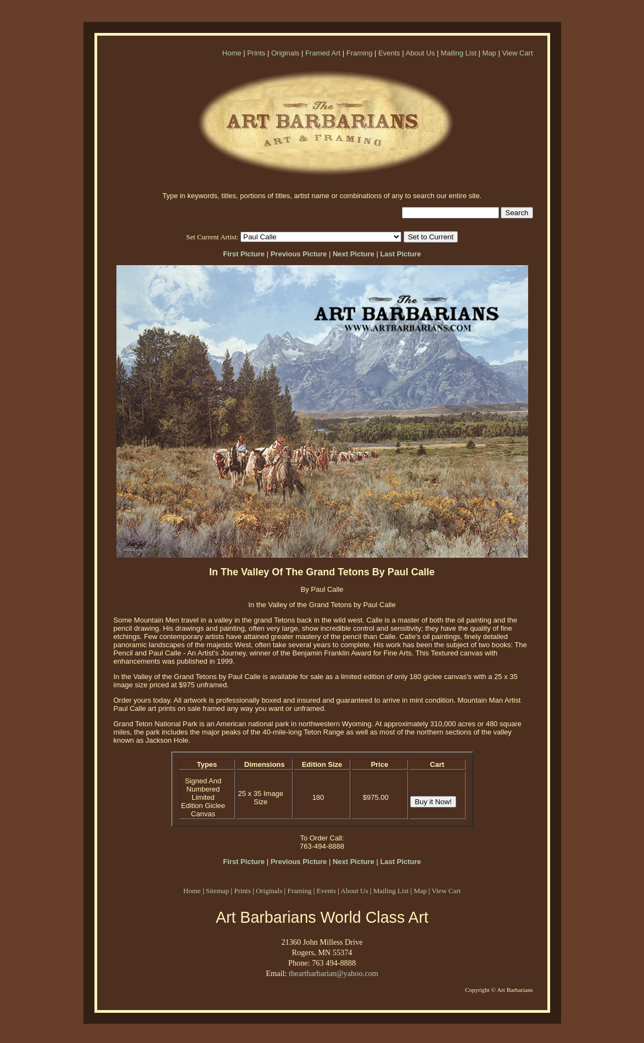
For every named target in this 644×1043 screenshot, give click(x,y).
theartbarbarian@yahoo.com (333, 973)
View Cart (517, 53)
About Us (420, 53)
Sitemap (217, 891)
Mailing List (459, 53)
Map (489, 53)
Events (389, 53)
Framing (359, 53)
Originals (285, 53)
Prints (256, 53)
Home (232, 53)
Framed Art (322, 53)
